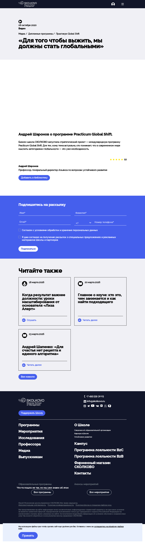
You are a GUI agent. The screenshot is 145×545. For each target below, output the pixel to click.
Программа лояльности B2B (98, 456)
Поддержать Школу (32, 413)
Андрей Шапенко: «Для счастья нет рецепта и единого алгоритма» (42, 350)
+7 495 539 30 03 (95, 396)
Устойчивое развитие (83, 437)
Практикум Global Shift (67, 34)
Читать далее (90, 320)
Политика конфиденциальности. (61, 505)
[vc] (105, 406)
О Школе (82, 425)
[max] (85, 406)
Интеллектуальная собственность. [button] (32, 505)
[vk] (97, 406)
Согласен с (60, 230)
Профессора (29, 444)
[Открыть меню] (122, 4)
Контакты (82, 473)
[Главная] (30, 4)
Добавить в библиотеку (34, 177)
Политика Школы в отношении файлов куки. (94, 505)
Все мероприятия (99, 492)
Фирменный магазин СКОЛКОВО (92, 465)
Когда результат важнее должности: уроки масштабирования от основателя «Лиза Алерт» (43, 302)
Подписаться (28, 248)
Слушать (31, 320)
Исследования (31, 438)
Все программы (42, 492)
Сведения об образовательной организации (92, 430)
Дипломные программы (40, 34)
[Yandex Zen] (101, 406)
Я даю (69, 238)
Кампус (80, 444)
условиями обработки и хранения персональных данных (66, 230)
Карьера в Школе (81, 433)
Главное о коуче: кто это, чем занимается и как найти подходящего (99, 298)
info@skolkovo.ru (96, 401)
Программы (28, 425)
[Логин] (114, 4)
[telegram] (88, 406)
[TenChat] (109, 406)
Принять (28, 535)
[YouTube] (92, 406)
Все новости (28, 376)
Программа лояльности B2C (98, 450)
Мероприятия (30, 431)
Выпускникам (30, 457)
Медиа (21, 34)
